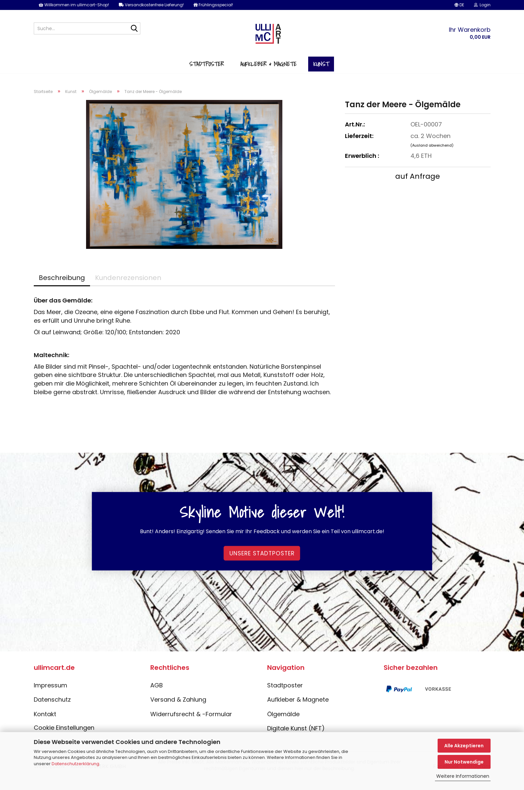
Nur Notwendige (464, 762)
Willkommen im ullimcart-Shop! (74, 5)
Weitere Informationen (462, 776)
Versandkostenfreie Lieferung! (151, 5)
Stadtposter (206, 72)
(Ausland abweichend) (431, 155)
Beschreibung (62, 288)
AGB (156, 695)
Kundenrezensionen (128, 288)
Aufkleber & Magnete (268, 72)
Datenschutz (52, 710)
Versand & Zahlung (178, 710)
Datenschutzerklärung (75, 764)
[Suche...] (134, 29)
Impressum (50, 695)
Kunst (321, 72)
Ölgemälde (283, 724)
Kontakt (45, 724)
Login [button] (482, 5)
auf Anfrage (417, 186)
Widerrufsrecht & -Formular (191, 724)
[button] (459, 5)
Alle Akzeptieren (464, 745)
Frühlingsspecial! (213, 5)
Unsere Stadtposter (262, 563)
